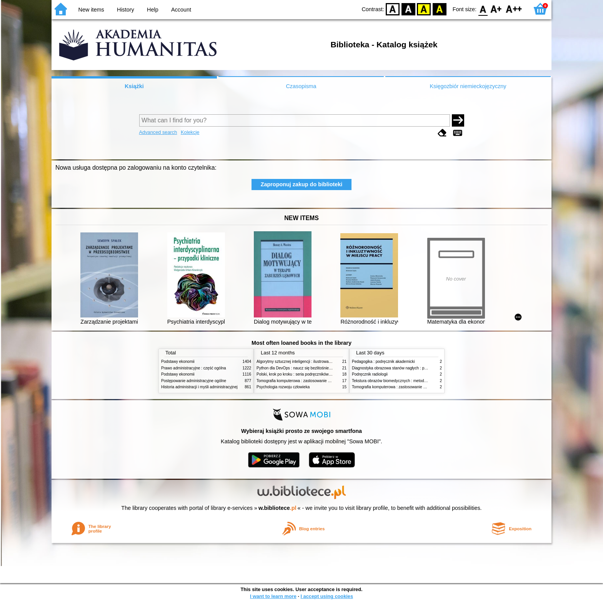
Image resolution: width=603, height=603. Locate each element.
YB (424, 8)
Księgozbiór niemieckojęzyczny (468, 86)
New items (91, 10)
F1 (496, 8)
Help (152, 10)
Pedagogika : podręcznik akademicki (383, 361)
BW (408, 8)
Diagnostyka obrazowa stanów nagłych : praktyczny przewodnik (406, 368)
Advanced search (158, 132)
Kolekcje (190, 132)
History (125, 10)
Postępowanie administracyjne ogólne (193, 381)
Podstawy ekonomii (178, 361)
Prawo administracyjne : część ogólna (193, 368)
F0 (482, 8)
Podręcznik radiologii (370, 374)
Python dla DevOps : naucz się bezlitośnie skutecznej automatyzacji (315, 368)
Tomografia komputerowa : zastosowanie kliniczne (300, 381)
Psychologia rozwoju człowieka (283, 387)
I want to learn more (273, 596)
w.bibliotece (277, 508)
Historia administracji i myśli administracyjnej (199, 387)
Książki (134, 86)
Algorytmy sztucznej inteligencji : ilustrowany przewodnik (305, 361)
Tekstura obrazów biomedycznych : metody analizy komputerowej (408, 381)
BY (439, 8)
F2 (514, 8)
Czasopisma (301, 86)
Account (181, 10)
